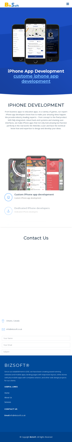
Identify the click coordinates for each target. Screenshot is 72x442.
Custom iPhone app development (34, 199)
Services (7, 402)
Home (6, 393)
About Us (8, 397)
